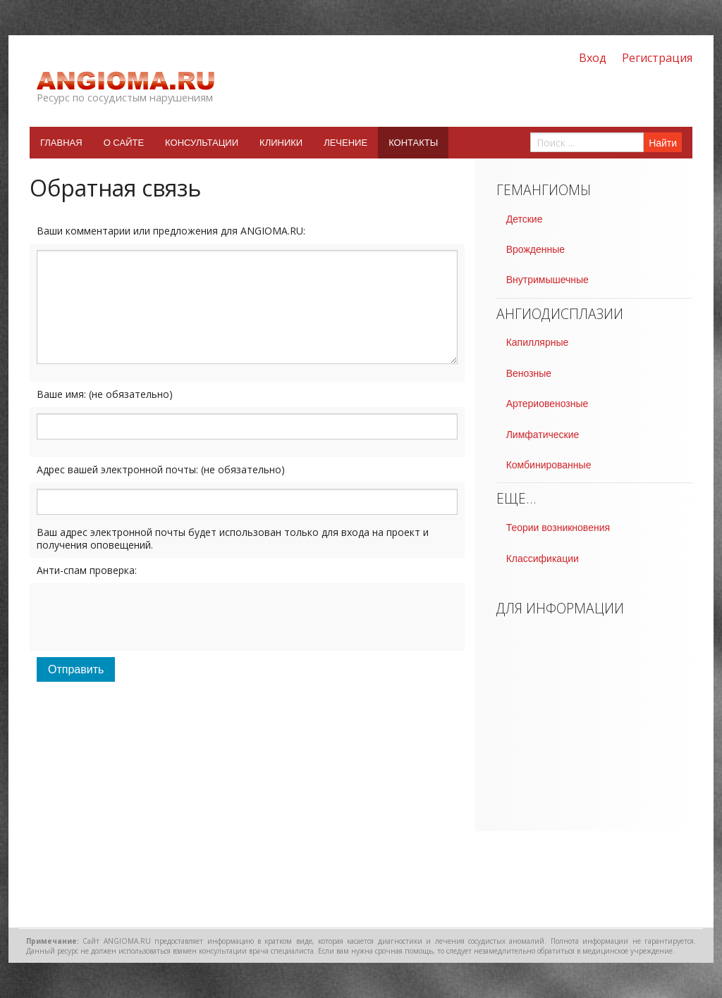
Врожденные (535, 249)
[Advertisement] (247, 814)
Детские (524, 219)
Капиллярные (537, 342)
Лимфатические (543, 434)
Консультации (201, 142)
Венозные (528, 373)
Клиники (280, 142)
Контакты (413, 142)
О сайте (124, 142)
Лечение (345, 142)
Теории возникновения (558, 527)
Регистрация (657, 58)
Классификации (542, 558)
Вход (592, 58)
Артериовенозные (547, 403)
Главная (61, 142)
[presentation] (144, 617)
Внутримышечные (547, 279)
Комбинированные (549, 464)
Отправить (76, 669)
